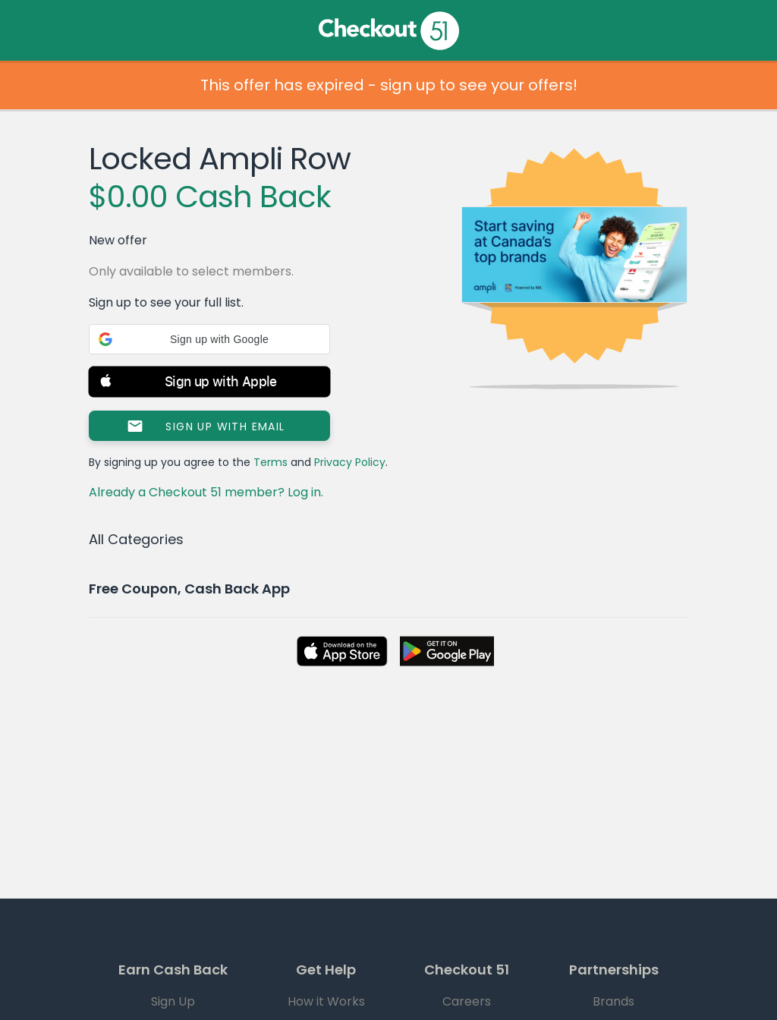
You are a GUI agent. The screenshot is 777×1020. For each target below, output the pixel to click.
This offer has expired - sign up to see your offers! (388, 85)
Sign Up (173, 1001)
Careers (466, 1001)
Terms (270, 462)
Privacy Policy (349, 462)
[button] (209, 339)
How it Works (326, 1001)
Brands (613, 1001)
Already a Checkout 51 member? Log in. (206, 492)
